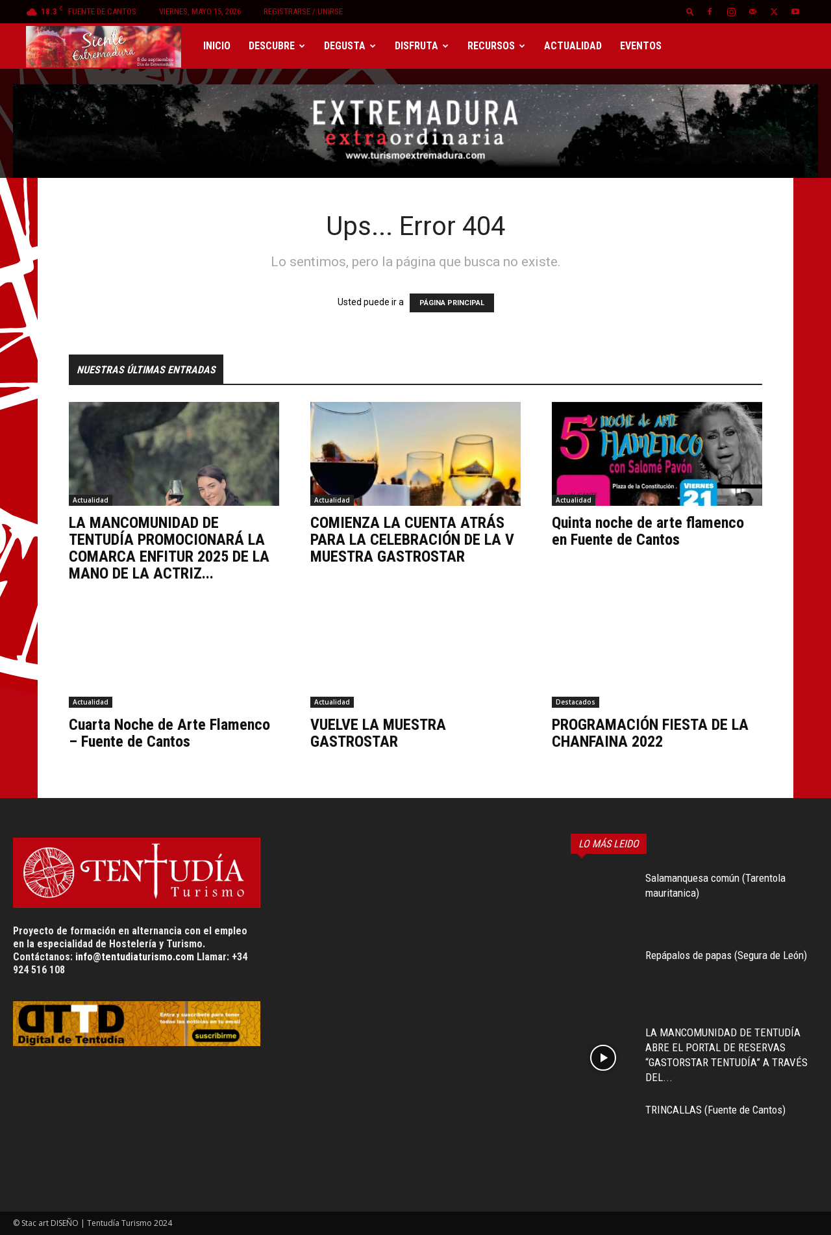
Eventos (641, 46)
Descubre (277, 46)
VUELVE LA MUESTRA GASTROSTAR (378, 733)
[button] (690, 11)
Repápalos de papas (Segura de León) (726, 955)
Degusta (350, 46)
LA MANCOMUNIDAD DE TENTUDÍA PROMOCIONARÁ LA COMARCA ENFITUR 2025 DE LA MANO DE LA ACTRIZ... (169, 548)
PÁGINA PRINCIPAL (451, 303)
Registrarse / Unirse (303, 11)
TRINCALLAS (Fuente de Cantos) (715, 1109)
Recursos (496, 46)
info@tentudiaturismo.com (134, 957)
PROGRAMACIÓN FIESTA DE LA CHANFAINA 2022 (650, 733)
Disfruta (422, 46)
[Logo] (110, 46)
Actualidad (573, 46)
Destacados (575, 701)
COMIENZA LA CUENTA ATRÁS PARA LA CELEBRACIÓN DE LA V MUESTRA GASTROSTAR (412, 540)
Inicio (216, 46)
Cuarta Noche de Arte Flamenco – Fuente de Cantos (169, 733)
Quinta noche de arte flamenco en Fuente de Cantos (648, 531)
